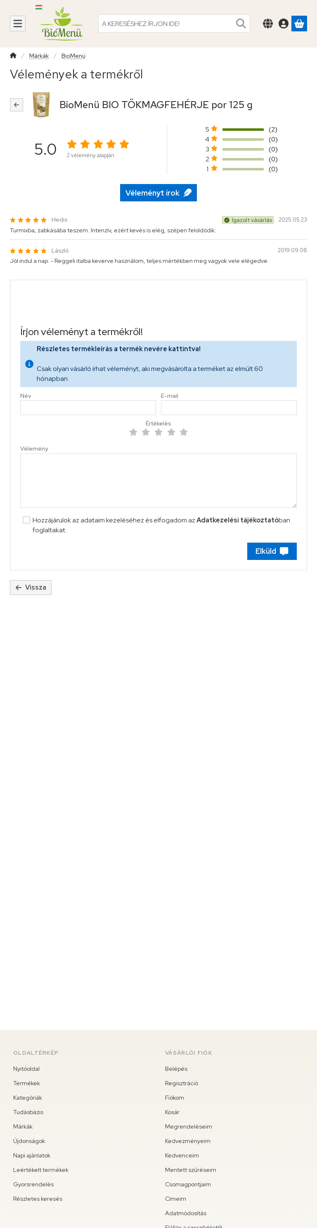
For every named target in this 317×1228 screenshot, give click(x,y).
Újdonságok (29, 1141)
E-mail (169, 395)
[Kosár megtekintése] (299, 23)
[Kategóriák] (18, 23)
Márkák (39, 55)
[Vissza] (16, 104)
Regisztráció (181, 1083)
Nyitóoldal (26, 1068)
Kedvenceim (182, 1155)
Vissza (30, 587)
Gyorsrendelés (33, 1184)
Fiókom (174, 1097)
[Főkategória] (13, 56)
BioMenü (73, 55)
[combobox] (174, 23)
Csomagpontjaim (188, 1184)
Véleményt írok (158, 193)
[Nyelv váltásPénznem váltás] (268, 23)
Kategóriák (27, 1097)
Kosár (172, 1112)
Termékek (26, 1083)
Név (25, 395)
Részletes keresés (37, 1198)
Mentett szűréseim (190, 1170)
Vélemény (34, 448)
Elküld (271, 551)
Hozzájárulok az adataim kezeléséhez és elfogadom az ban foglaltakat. (161, 525)
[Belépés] (283, 23)
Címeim (175, 1198)
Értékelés (158, 423)
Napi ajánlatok (31, 1155)
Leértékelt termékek (41, 1170)
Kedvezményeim (188, 1141)
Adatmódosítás (185, 1213)
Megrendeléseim (188, 1126)
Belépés (176, 1068)
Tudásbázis (28, 1112)
